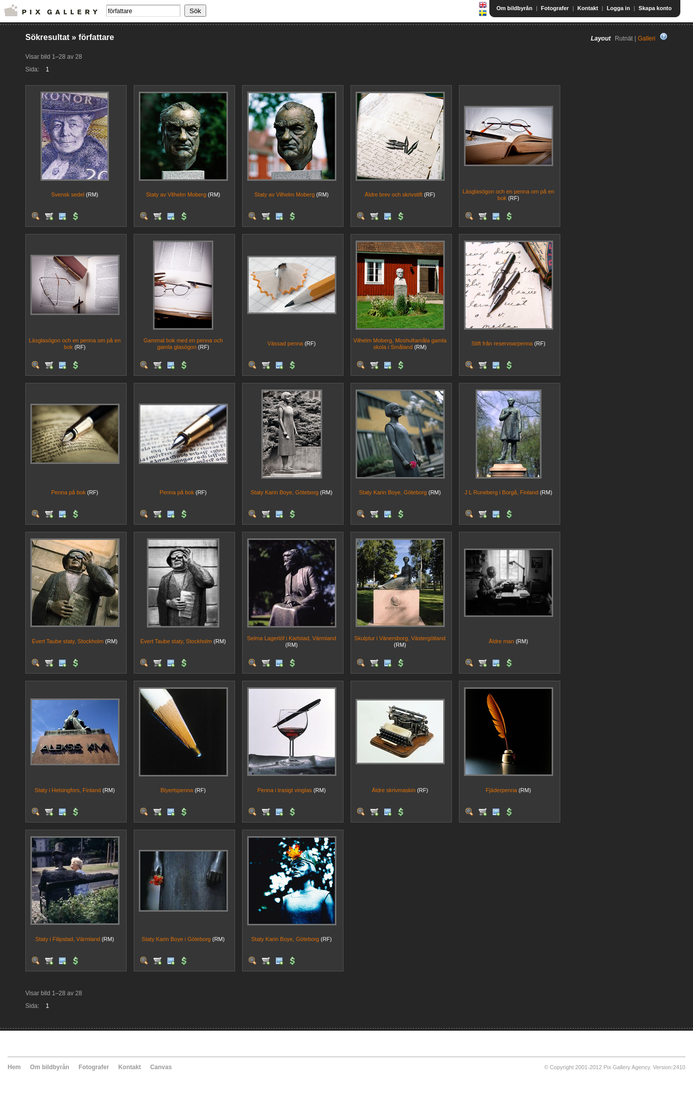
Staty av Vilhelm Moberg (176, 194)
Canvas (161, 1067)
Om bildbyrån (514, 8)
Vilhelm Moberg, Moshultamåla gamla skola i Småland (400, 343)
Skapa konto (655, 8)
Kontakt (588, 8)
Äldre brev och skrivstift (393, 194)
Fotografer (555, 8)
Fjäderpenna (501, 790)
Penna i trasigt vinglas (284, 790)
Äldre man (501, 641)
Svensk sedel (67, 194)
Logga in (618, 8)
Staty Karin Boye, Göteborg (285, 492)
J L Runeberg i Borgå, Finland (501, 492)
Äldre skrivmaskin (393, 790)
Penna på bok (68, 492)
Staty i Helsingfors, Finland (67, 790)
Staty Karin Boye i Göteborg (176, 939)
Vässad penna (285, 343)
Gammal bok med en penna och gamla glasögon (183, 343)
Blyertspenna (177, 790)
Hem (14, 1067)
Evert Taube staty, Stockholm (67, 641)
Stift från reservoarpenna (501, 343)
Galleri (647, 38)
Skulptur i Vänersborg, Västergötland (400, 638)
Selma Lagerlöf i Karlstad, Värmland (291, 638)
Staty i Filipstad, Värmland (67, 939)
